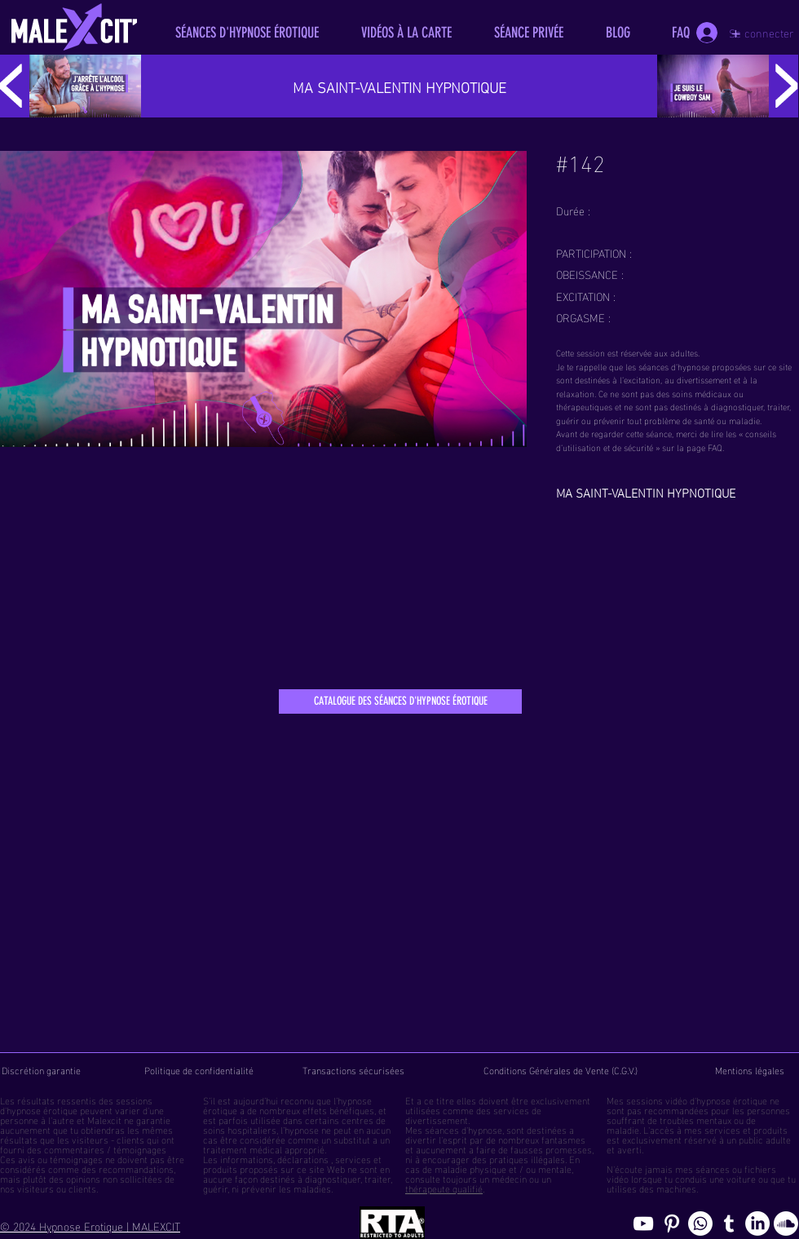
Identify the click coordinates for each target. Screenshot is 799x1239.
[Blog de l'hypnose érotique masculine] (729, 1223)
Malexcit (104, 1119)
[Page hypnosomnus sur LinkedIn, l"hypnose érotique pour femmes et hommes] (757, 1223)
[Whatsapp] (700, 1223)
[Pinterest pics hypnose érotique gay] (672, 1223)
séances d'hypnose (463, 1129)
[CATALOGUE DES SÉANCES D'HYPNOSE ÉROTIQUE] (400, 701)
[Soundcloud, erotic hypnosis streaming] (786, 1223)
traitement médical (242, 1148)
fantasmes (563, 1139)
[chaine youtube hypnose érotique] (643, 1223)
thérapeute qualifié (444, 1188)
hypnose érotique (42, 1109)
